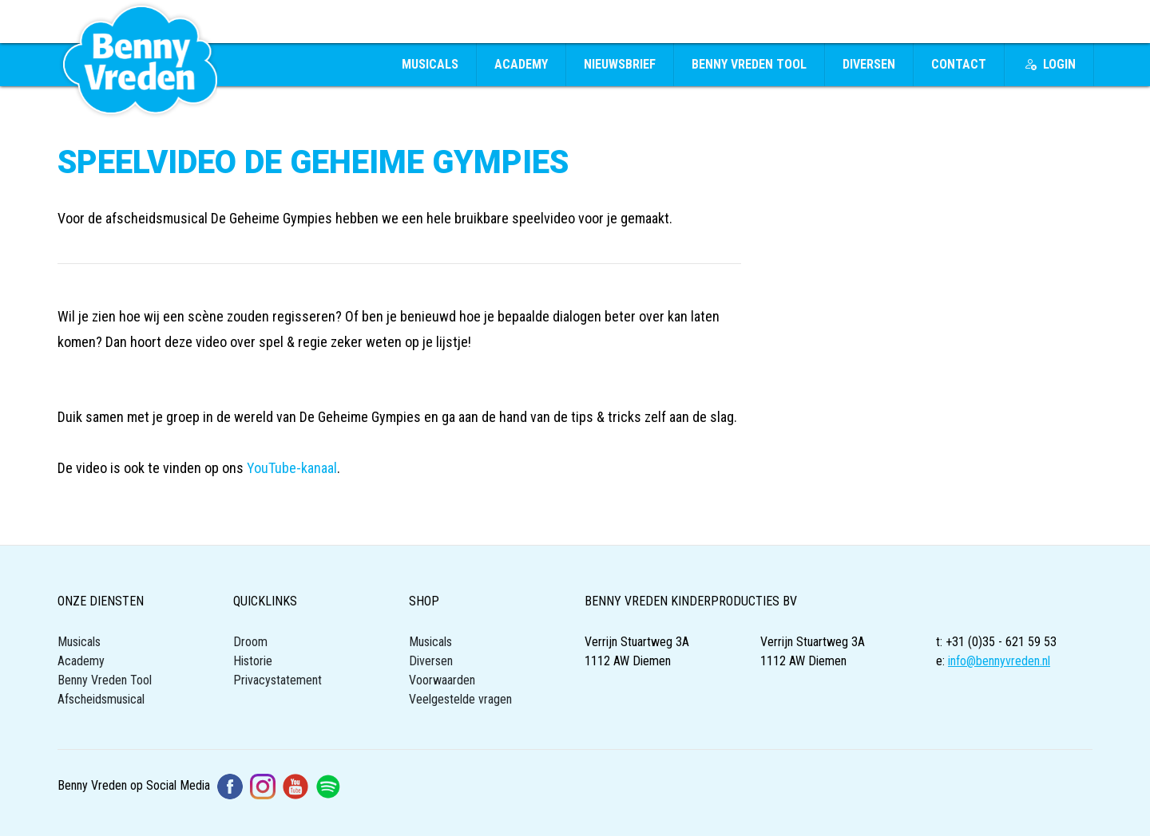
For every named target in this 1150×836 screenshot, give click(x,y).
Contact (958, 64)
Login (1050, 64)
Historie (252, 660)
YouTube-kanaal (292, 467)
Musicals (430, 64)
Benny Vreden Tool (749, 64)
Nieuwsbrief (620, 64)
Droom (250, 641)
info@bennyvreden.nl (999, 660)
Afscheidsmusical (101, 699)
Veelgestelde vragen (460, 699)
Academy (521, 64)
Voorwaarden (442, 680)
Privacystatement (277, 680)
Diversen (869, 64)
